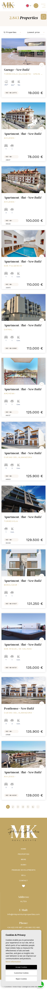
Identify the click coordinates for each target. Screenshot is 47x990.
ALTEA (23, 901)
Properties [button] (23, 854)
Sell (23, 875)
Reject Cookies (21, 979)
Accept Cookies (21, 967)
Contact (23, 881)
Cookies (8, 987)
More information (13, 961)
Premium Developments (23, 870)
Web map (17, 987)
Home (23, 849)
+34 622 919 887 (14, 927)
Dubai (23, 865)
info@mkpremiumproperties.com (23, 914)
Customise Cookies (21, 973)
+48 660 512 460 (32, 927)
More (23, 859)
